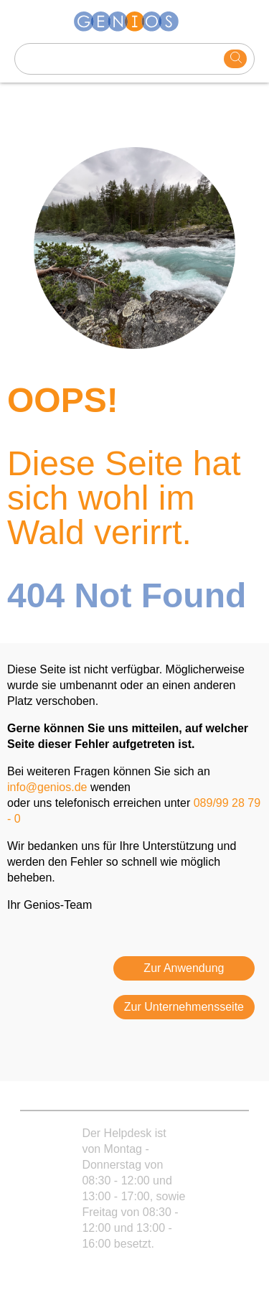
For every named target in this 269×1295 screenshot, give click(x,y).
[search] (235, 59)
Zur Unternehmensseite (184, 1007)
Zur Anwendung (183, 968)
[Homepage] (135, 21)
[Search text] (119, 58)
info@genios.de (47, 787)
